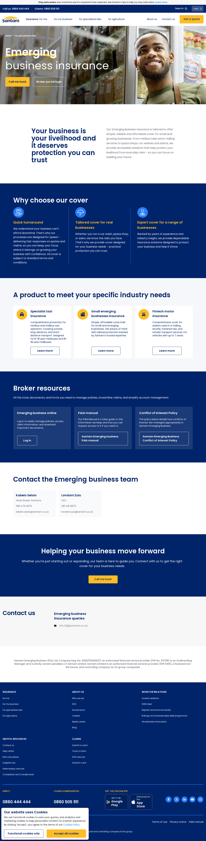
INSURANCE (9, 692)
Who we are (78, 698)
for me (36, 19)
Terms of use (159, 822)
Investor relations (150, 698)
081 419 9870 (68, 506)
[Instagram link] (200, 799)
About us (152, 19)
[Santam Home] (10, 19)
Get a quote (191, 19)
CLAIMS (76, 739)
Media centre (78, 722)
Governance (78, 710)
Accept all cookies (66, 833)
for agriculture (116, 19)
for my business (63, 19)
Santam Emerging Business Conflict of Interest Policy (161, 438)
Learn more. (161, 2)
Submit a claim (80, 745)
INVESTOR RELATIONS (154, 692)
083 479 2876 (24, 506)
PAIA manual (196, 822)
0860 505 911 (66, 802)
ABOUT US (78, 692)
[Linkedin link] (184, 799)
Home (8, 35)
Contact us (168, 19)
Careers (76, 716)
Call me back (17, 82)
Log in (27, 440)
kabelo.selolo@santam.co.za (32, 512)
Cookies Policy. (71, 825)
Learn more (45, 351)
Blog (74, 728)
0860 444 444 (17, 802)
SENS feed (147, 704)
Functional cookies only (24, 833)
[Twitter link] (176, 799)
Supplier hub (9, 763)
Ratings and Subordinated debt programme (164, 716)
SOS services (78, 757)
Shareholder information (154, 722)
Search (181, 8)
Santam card (79, 763)
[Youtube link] (192, 799)
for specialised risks (90, 19)
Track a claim (79, 751)
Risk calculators (11, 757)
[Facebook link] (168, 799)
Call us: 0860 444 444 (16, 8)
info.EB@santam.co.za (73, 626)
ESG (74, 704)
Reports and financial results (156, 710)
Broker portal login (49, 82)
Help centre (8, 751)
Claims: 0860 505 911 (47, 8)
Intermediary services (13, 769)
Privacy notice (178, 822)
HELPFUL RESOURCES (14, 739)
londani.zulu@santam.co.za (77, 512)
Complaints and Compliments (18, 775)
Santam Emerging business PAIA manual (100, 438)
